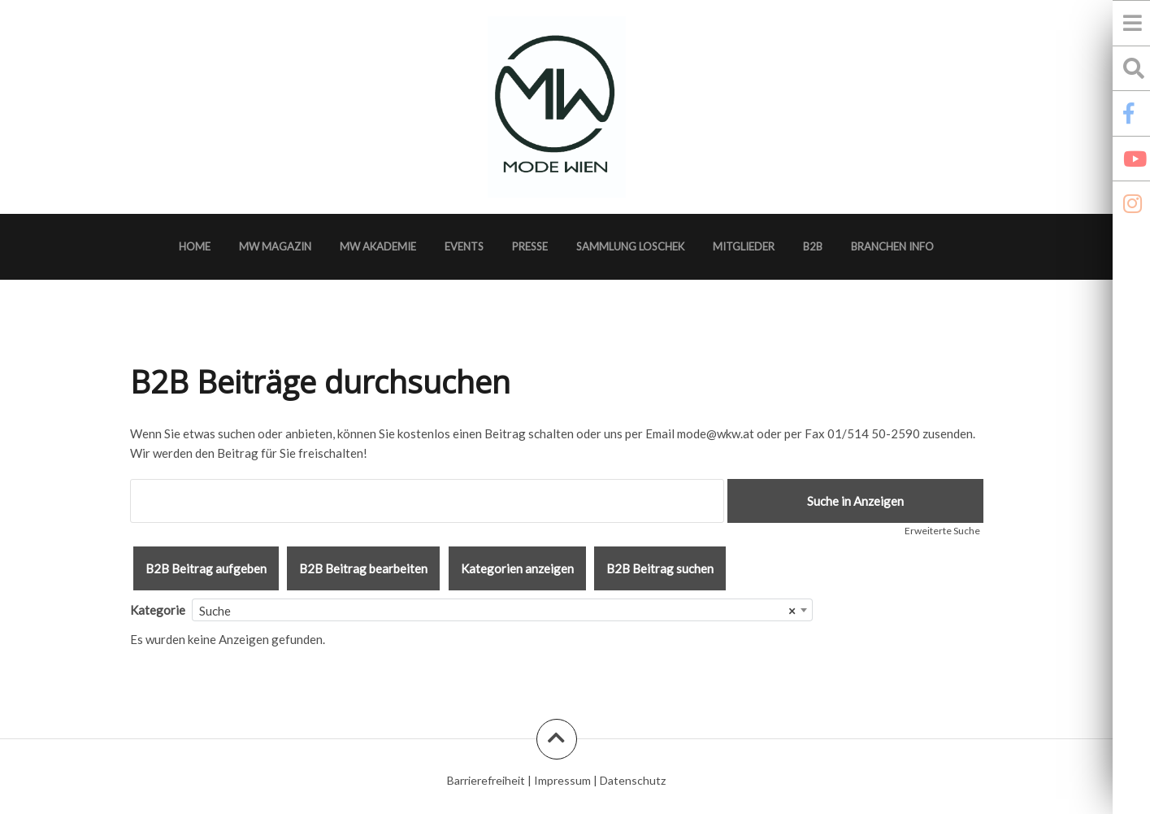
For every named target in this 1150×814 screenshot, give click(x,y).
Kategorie (157, 610)
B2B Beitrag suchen (660, 568)
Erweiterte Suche (942, 531)
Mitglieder (744, 246)
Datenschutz (633, 780)
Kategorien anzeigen (517, 568)
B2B (812, 246)
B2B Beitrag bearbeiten (363, 568)
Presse (530, 246)
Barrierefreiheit (486, 780)
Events (464, 246)
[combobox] (502, 610)
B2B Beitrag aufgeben (206, 568)
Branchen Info (892, 246)
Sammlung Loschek (630, 246)
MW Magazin (275, 246)
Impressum (562, 780)
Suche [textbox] (497, 610)
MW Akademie (378, 246)
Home (194, 246)
